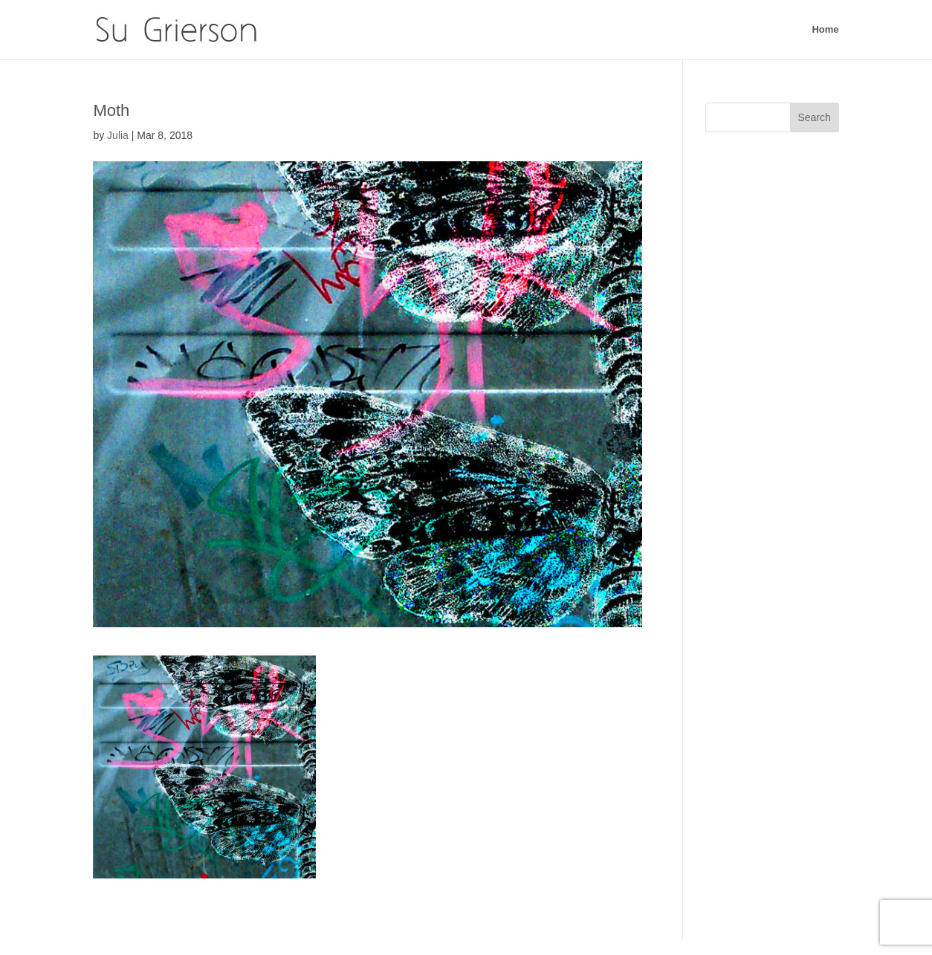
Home (825, 30)
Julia (118, 135)
